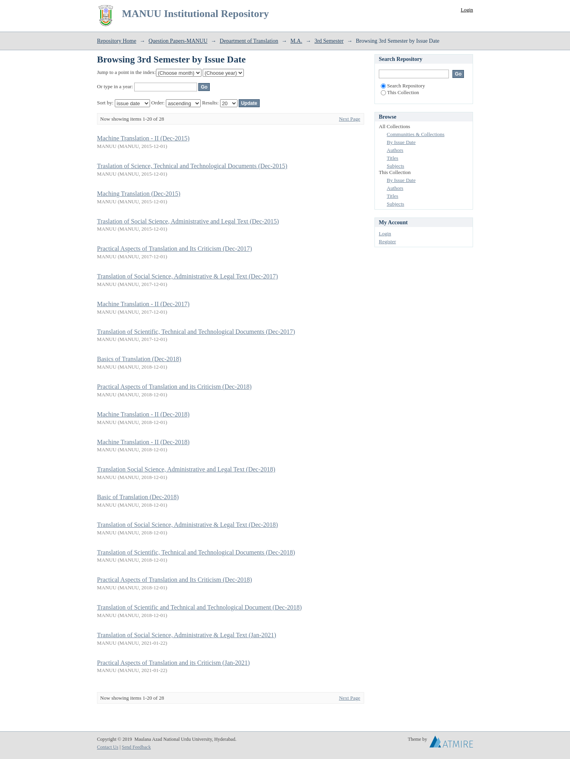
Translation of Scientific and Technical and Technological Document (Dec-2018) (199, 607)
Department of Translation (249, 41)
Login (467, 10)
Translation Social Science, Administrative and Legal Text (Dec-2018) (186, 469)
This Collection (400, 92)
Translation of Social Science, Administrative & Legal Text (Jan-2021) (186, 635)
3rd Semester (328, 41)
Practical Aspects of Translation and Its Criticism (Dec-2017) (174, 248)
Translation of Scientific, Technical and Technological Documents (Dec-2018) (196, 552)
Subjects (395, 166)
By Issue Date (401, 142)
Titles (392, 158)
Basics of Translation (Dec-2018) (139, 359)
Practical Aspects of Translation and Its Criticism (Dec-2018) (174, 579)
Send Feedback (136, 747)
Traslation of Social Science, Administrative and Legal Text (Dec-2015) (188, 221)
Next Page (349, 119)
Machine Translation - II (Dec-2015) (143, 138)
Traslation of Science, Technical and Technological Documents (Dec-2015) (192, 166)
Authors (395, 150)
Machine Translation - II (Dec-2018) (143, 414)
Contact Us (107, 747)
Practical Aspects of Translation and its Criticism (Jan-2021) (173, 662)
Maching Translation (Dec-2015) (138, 193)
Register (387, 241)
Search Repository (403, 86)
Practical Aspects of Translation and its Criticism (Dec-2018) (174, 386)
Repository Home (116, 41)
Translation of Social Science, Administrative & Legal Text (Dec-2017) (187, 276)
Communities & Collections (416, 134)
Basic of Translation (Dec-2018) (138, 497)
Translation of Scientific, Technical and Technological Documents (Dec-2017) (196, 331)
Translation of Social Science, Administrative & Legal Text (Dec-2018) (187, 524)
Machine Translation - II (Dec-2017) (143, 304)
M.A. (296, 41)
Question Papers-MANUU (177, 41)
